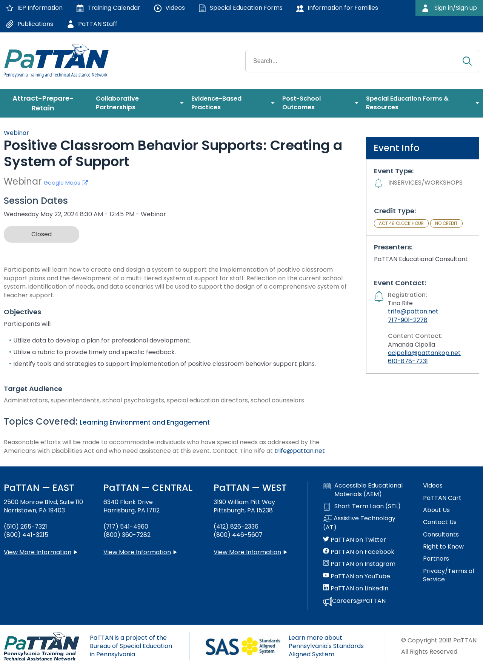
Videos (433, 486)
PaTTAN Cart (442, 498)
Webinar (16, 132)
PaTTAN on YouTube (356, 576)
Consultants (441, 534)
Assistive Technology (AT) (359, 523)
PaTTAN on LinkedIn (355, 588)
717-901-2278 (408, 320)
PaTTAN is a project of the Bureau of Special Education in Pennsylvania (131, 646)
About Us (436, 510)
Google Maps (66, 182)
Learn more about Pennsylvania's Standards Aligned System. (326, 646)
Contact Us (440, 522)
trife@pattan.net (299, 450)
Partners (436, 559)
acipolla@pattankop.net (424, 353)
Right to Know (443, 547)
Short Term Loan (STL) (362, 506)
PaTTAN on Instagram (359, 564)
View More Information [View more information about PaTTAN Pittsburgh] (247, 552)
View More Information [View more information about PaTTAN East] (37, 552)
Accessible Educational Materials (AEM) (363, 490)
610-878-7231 (408, 361)
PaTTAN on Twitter (354, 540)
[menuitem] (46, 103)
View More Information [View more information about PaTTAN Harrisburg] (137, 552)
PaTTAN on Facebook (358, 552)
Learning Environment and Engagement (145, 422)
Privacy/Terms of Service (449, 575)
